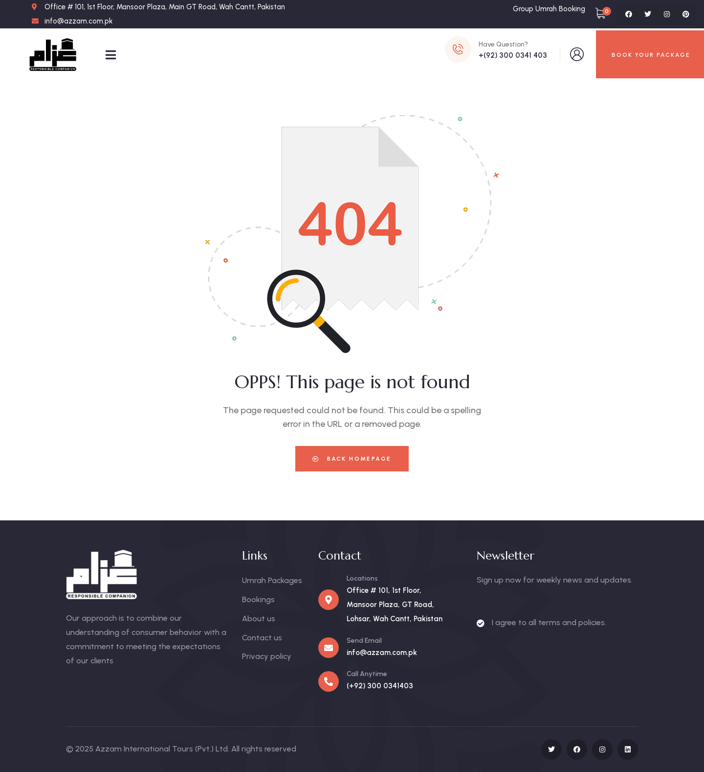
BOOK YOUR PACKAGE (651, 54)
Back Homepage (351, 458)
